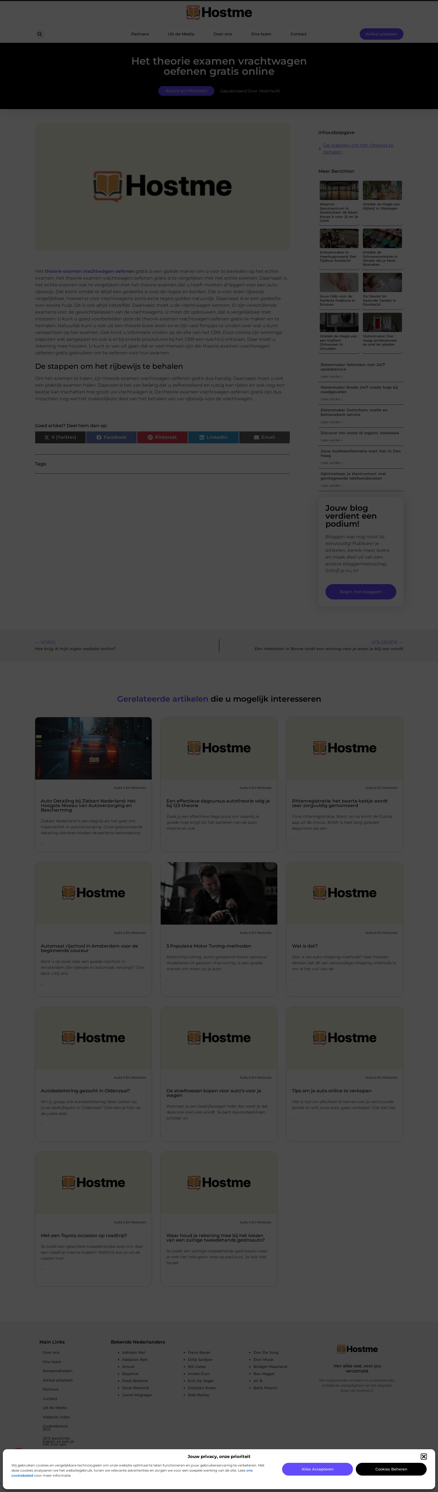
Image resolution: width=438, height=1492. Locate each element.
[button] (424, 1456)
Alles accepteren (318, 1469)
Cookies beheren (391, 1469)
